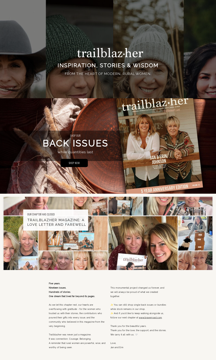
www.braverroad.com (150, 317)
